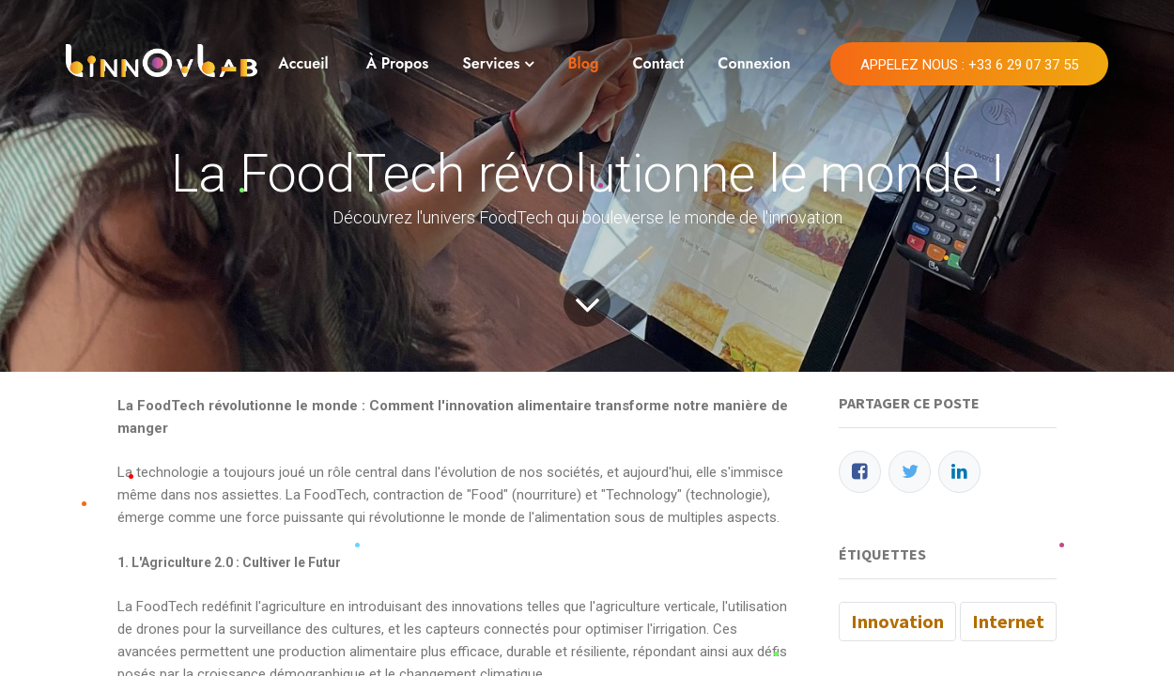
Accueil (303, 63)
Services (490, 63)
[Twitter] (909, 472)
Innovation (897, 621)
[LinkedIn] (959, 472)
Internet (1008, 621)
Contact (658, 63)
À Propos (397, 63)
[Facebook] (860, 472)
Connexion (754, 63)
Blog (582, 63)
